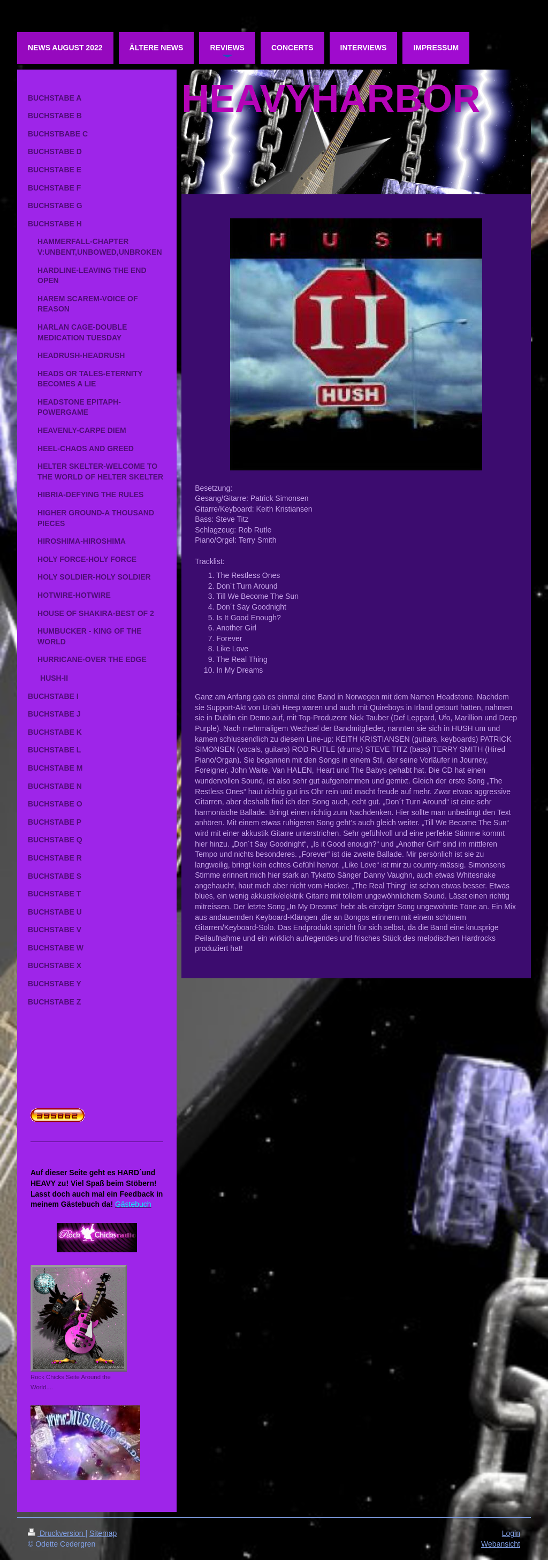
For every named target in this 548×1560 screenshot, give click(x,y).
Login (511, 1533)
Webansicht (500, 1544)
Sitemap (103, 1533)
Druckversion (56, 1533)
